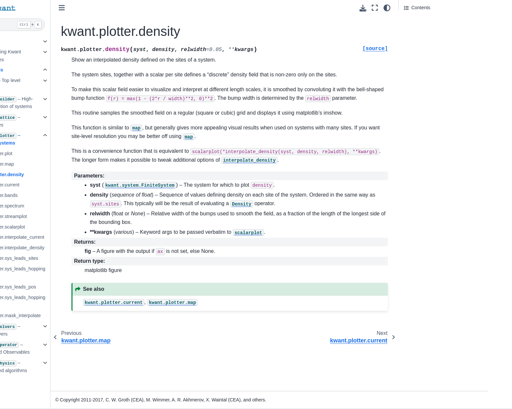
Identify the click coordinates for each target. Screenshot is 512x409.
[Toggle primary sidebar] (128, 7)
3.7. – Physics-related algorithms (66, 366)
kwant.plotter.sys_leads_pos (72, 286)
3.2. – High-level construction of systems (69, 102)
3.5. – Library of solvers (62, 330)
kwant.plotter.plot (61, 153)
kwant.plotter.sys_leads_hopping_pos (77, 301)
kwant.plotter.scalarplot (67, 227)
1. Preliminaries (49, 41)
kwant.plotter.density (66, 174)
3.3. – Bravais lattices (62, 120)
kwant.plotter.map (61, 164)
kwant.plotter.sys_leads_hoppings (77, 272)
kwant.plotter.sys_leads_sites (73, 258)
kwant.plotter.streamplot (68, 216)
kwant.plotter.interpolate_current (77, 237)
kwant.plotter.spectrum (67, 205)
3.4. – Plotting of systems (62, 139)
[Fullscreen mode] (375, 7)
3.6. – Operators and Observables (67, 348)
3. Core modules (51, 69)
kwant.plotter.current (64, 184)
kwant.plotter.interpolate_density (77, 247)
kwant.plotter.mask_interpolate (75, 315)
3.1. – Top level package (62, 84)
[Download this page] (363, 8)
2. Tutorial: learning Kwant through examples (60, 55)
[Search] (70, 24)
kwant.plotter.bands (63, 195)
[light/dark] (387, 7)
